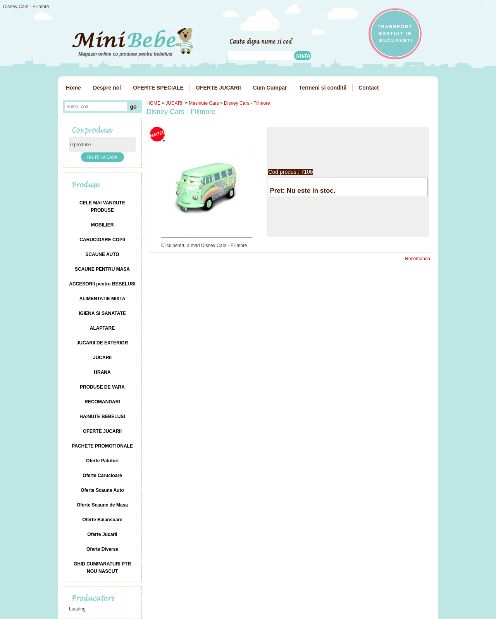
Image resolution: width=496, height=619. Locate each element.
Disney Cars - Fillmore (247, 103)
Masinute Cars (204, 103)
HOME (153, 103)
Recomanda (417, 258)
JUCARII (174, 103)
